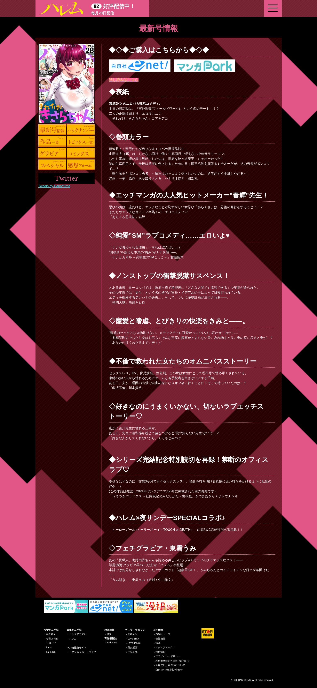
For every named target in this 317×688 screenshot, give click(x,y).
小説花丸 (132, 652)
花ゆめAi (132, 634)
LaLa (49, 647)
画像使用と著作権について (170, 665)
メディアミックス (165, 647)
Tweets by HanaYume (54, 186)
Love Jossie (134, 643)
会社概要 (160, 638)
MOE (109, 634)
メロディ (51, 643)
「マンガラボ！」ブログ (82, 652)
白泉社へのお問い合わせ (169, 669)
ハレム (73, 638)
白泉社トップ (163, 634)
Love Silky (133, 638)
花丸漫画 (132, 647)
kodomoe (112, 642)
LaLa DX (51, 652)
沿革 (158, 643)
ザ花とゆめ (52, 638)
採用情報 (160, 652)
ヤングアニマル (77, 634)
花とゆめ (51, 634)
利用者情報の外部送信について (173, 660)
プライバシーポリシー (168, 656)
